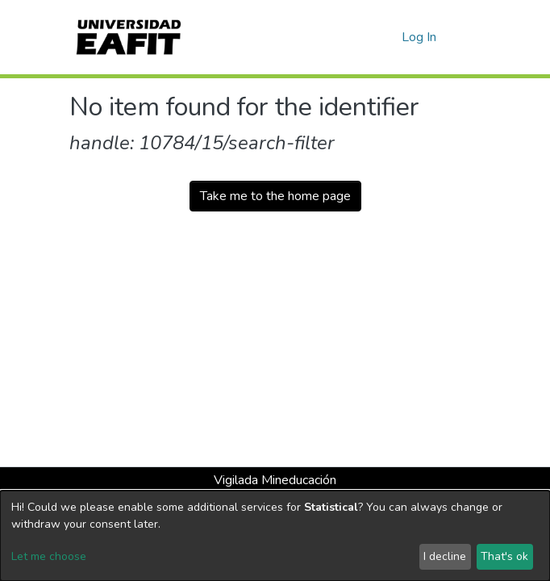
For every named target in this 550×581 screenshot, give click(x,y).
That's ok (504, 556)
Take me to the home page (275, 196)
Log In (420, 37)
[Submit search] (363, 37)
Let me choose (48, 556)
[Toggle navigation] (470, 37)
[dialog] (275, 536)
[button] (387, 37)
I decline (444, 556)
